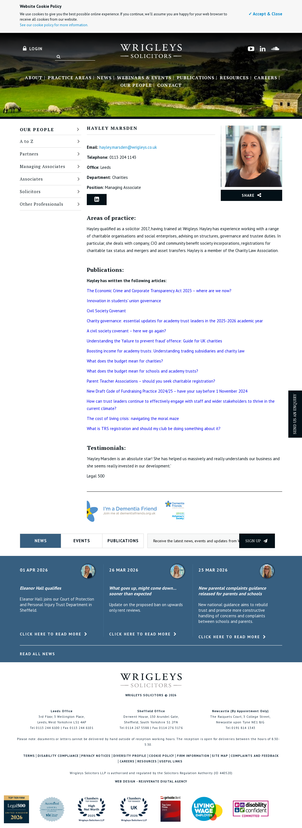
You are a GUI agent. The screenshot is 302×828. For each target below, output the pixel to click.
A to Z (26, 141)
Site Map (220, 756)
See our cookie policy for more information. (54, 25)
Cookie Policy (161, 756)
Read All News (37, 653)
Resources (234, 78)
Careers (265, 78)
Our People (136, 85)
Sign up (256, 540)
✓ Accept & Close (265, 13)
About (33, 78)
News (104, 78)
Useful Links (171, 761)
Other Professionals (41, 204)
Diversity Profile (129, 756)
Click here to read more (51, 634)
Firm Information (193, 756)
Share (248, 195)
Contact (169, 85)
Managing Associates (42, 166)
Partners (29, 154)
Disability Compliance (58, 756)
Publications (195, 78)
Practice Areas (70, 78)
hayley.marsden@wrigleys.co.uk (128, 147)
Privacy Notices (96, 756)
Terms (29, 756)
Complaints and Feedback (255, 756)
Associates (31, 179)
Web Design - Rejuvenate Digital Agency (151, 781)
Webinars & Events (144, 78)
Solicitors (30, 191)
